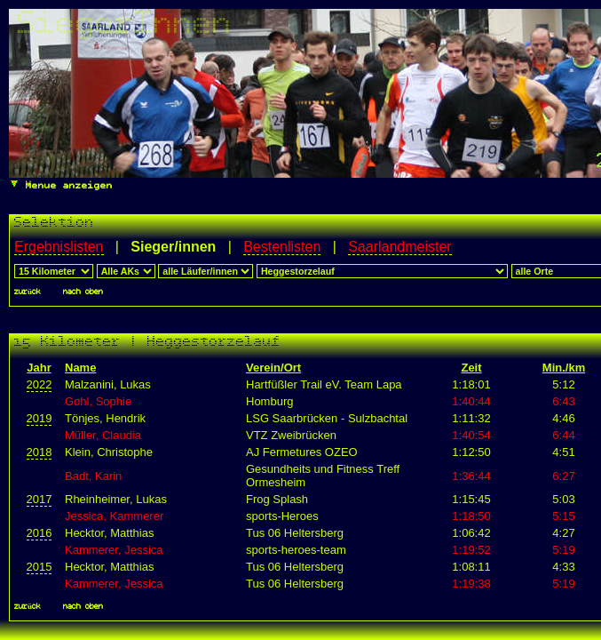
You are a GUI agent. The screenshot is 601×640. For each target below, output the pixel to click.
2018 (39, 452)
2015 (39, 566)
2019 (39, 418)
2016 (39, 533)
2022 (39, 384)
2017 (39, 499)
